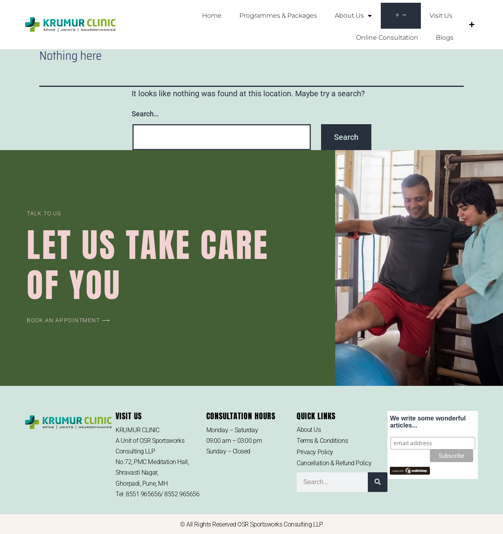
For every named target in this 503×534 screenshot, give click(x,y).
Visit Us (441, 15)
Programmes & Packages (278, 15)
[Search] (377, 482)
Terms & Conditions (322, 440)
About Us (353, 16)
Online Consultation (387, 37)
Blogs (444, 37)
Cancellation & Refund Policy (334, 463)
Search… (145, 114)
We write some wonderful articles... (428, 422)
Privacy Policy (315, 452)
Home (212, 15)
